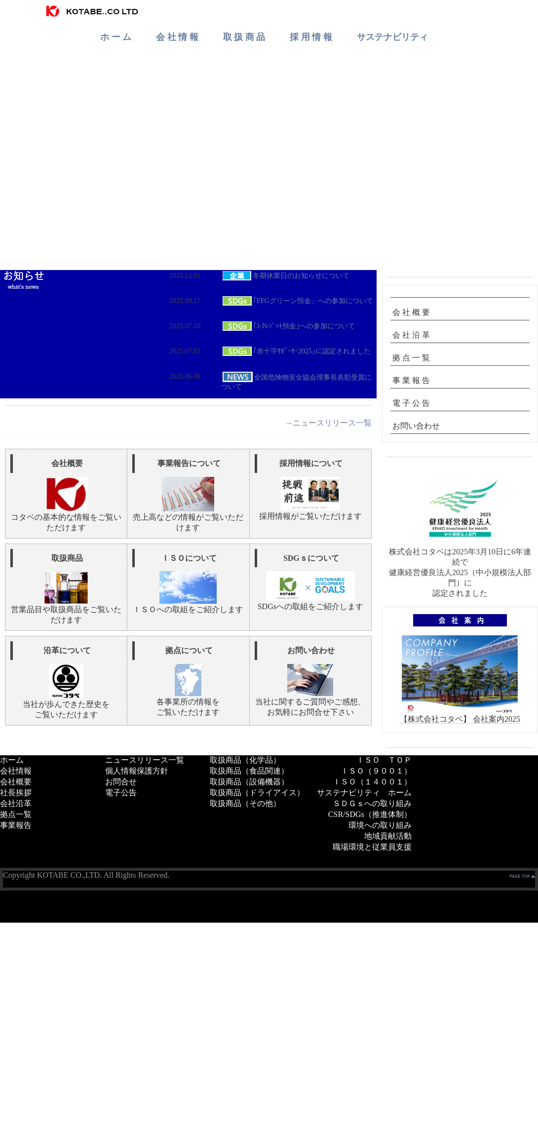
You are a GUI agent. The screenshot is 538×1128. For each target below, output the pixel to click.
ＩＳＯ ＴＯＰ (384, 760)
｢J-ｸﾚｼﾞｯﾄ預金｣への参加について (288, 326)
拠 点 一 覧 (411, 357)
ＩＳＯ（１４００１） (372, 782)
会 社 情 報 (177, 37)
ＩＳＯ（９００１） (376, 771)
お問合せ (121, 782)
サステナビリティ (392, 37)
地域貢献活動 (388, 836)
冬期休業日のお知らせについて (285, 275)
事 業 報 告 (411, 380)
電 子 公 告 (411, 403)
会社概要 (16, 782)
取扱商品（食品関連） (249, 771)
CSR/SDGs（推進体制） (370, 814)
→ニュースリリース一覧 (328, 423)
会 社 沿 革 (411, 335)
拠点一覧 (16, 814)
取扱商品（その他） (245, 803)
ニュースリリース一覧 (144, 760)
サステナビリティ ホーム (364, 792)
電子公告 (121, 792)
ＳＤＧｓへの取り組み (372, 803)
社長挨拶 (16, 792)
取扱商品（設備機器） (249, 782)
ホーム (12, 760)
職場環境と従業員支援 (372, 847)
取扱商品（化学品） (245, 760)
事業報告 (16, 825)
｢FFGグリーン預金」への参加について (297, 301)
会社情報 (16, 771)
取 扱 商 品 (244, 37)
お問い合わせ (416, 426)
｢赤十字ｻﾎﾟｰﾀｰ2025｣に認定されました (296, 351)
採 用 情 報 (311, 37)
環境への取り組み (380, 825)
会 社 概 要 (411, 312)
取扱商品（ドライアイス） (257, 792)
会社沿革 (16, 803)
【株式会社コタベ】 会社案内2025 (460, 719)
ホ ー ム (115, 37)
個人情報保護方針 (136, 771)
